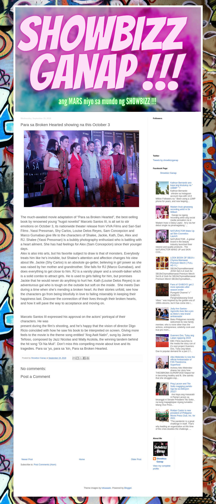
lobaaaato (106, 488)
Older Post (136, 459)
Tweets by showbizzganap (165, 160)
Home (82, 459)
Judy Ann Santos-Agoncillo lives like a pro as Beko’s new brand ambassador (181, 312)
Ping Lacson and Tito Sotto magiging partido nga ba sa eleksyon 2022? (181, 387)
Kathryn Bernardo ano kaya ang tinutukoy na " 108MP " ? (181, 185)
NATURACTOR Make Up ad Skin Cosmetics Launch (182, 233)
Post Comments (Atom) (45, 464)
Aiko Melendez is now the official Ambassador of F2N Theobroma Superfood (182, 361)
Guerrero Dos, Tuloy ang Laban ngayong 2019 (182, 336)
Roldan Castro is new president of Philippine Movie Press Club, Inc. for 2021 (182, 414)
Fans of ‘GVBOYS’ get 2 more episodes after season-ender (182, 287)
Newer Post (27, 459)
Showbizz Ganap (168, 173)
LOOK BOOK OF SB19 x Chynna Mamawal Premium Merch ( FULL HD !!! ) (182, 261)
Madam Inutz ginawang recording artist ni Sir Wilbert (181, 209)
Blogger (128, 488)
